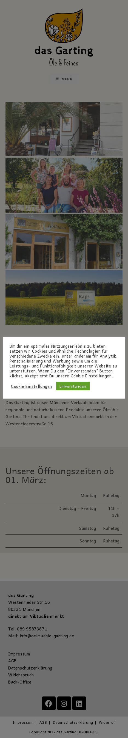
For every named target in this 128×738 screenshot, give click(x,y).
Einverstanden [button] (72, 386)
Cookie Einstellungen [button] (31, 386)
